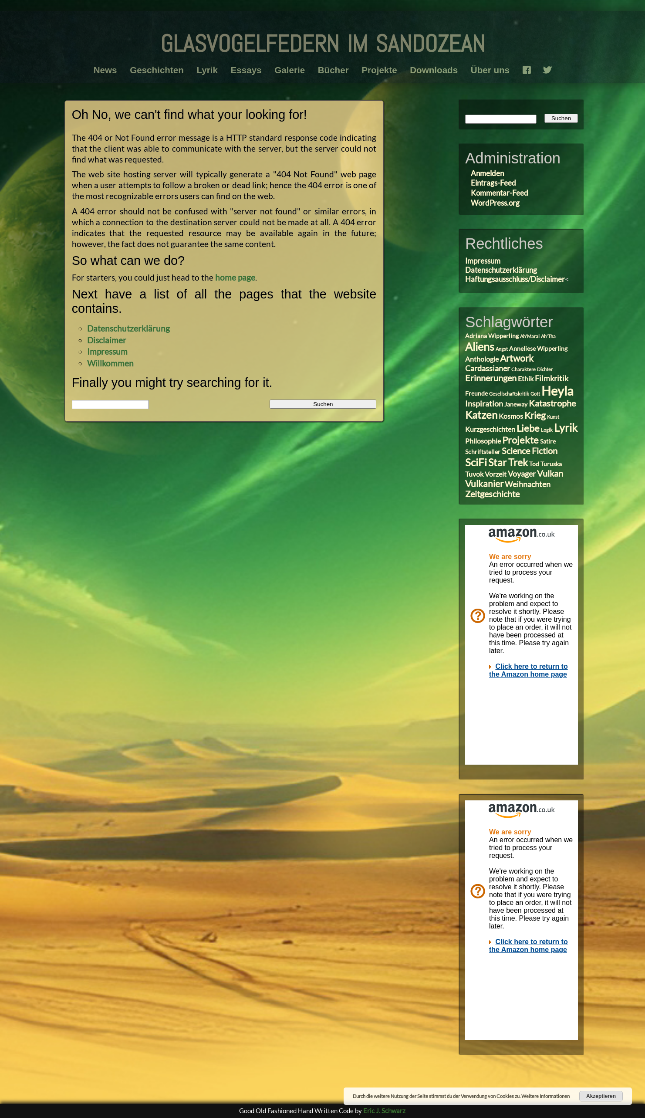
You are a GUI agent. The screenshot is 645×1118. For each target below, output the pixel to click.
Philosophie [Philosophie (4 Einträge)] (483, 441)
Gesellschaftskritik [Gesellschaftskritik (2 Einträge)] (509, 393)
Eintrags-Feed (493, 182)
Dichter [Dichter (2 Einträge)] (545, 369)
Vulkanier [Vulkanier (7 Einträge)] (484, 483)
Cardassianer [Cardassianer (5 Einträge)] (487, 368)
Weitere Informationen (545, 1096)
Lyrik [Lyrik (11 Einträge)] (565, 427)
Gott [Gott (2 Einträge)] (535, 393)
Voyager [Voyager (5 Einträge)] (522, 473)
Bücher (333, 70)
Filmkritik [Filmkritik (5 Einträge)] (551, 378)
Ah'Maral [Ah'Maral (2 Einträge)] (530, 336)
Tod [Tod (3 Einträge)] (534, 464)
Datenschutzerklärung (128, 328)
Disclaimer (106, 340)
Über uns (490, 70)
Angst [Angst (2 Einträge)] (502, 349)
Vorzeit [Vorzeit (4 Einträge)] (496, 474)
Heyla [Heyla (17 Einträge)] (557, 390)
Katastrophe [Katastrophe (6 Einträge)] (552, 403)
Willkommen (110, 363)
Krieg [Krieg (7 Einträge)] (535, 415)
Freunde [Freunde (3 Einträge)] (476, 393)
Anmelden (487, 173)
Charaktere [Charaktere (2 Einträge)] (523, 369)
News (105, 70)
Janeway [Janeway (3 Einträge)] (515, 404)
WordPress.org (495, 202)
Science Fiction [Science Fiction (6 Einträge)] (529, 451)
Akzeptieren (601, 1096)
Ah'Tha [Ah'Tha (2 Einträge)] (548, 336)
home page (235, 277)
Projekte (379, 70)
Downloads (434, 70)
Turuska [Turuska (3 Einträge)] (551, 464)
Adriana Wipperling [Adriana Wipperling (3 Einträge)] (492, 335)
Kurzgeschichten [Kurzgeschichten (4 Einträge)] (490, 429)
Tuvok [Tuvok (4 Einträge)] (474, 474)
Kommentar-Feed (499, 192)
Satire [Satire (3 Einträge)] (548, 441)
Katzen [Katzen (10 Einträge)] (481, 414)
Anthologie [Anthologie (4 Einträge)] (482, 359)
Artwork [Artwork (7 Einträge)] (517, 358)
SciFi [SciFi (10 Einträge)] (476, 462)
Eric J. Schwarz (384, 1111)
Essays (245, 70)
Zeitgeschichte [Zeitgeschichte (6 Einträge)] (492, 494)
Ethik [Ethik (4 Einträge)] (526, 378)
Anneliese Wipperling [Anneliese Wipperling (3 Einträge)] (538, 348)
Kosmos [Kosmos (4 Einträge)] (511, 416)
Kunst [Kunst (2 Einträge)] (553, 417)
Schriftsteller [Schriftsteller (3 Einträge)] (482, 451)
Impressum (107, 351)
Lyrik (207, 70)
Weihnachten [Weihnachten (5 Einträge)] (527, 484)
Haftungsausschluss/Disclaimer (515, 279)
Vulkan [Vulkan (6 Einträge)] (550, 473)
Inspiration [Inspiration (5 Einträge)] (484, 403)
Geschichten (157, 70)
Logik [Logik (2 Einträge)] (547, 430)
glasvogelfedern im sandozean (322, 40)
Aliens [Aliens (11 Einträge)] (479, 346)
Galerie (289, 70)
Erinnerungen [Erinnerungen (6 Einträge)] (491, 378)
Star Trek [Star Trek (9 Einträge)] (508, 462)
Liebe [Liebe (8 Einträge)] (528, 428)
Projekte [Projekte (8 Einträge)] (520, 440)
